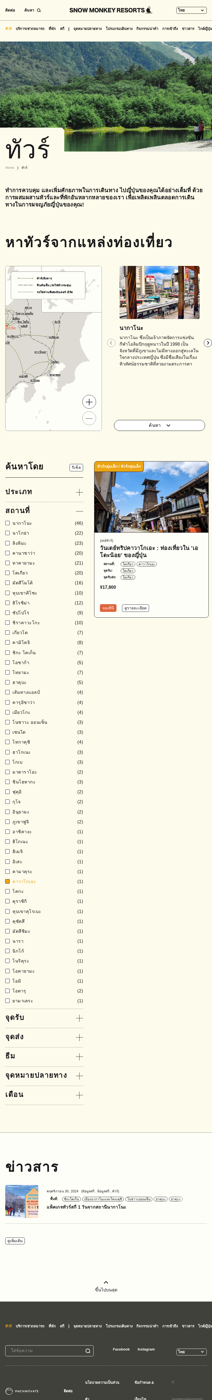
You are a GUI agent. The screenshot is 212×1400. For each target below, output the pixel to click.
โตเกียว (47, 573)
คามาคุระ (47, 871)
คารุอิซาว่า (47, 702)
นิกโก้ (47, 951)
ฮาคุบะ (47, 682)
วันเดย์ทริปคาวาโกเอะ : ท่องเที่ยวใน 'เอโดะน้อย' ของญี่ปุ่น (149, 551)
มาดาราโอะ (47, 772)
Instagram (146, 1349)
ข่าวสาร (188, 29)
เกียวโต (47, 632)
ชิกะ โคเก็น (47, 652)
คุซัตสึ (47, 921)
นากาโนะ (47, 523)
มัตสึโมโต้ (47, 582)
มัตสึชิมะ (47, 931)
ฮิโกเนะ (47, 841)
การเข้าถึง (170, 29)
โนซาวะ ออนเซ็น (47, 722)
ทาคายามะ (47, 563)
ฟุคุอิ (47, 791)
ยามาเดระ (47, 1000)
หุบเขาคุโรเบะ (47, 911)
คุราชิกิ (47, 901)
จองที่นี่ (108, 608)
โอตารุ (47, 991)
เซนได (47, 732)
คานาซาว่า (47, 553)
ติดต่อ (10, 10)
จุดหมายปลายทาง (87, 29)
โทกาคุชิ (47, 742)
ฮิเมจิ (47, 851)
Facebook (121, 1349)
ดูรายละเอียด (135, 608)
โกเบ (47, 762)
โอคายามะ (47, 971)
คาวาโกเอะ (47, 881)
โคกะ (47, 891)
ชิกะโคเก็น (71, 1199)
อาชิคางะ (47, 831)
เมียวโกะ (47, 712)
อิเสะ (47, 861)
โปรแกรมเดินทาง (119, 29)
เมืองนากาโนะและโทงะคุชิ (103, 1199)
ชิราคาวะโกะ (47, 622)
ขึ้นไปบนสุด (106, 1286)
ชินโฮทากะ (47, 782)
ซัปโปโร (47, 612)
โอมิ (47, 981)
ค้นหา (159, 425)
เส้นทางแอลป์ (47, 692)
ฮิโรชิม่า (47, 603)
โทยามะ (47, 672)
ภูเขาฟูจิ (47, 821)
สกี (62, 29)
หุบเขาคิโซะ (47, 593)
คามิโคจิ (47, 642)
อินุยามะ (47, 812)
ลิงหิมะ (47, 543)
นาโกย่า (47, 533)
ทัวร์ (8, 29)
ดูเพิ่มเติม (15, 1241)
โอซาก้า (47, 662)
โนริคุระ (47, 961)
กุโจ (47, 801)
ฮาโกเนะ (47, 752)
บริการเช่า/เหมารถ (30, 29)
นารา (47, 941)
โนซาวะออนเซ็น (138, 1199)
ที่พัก (52, 29)
